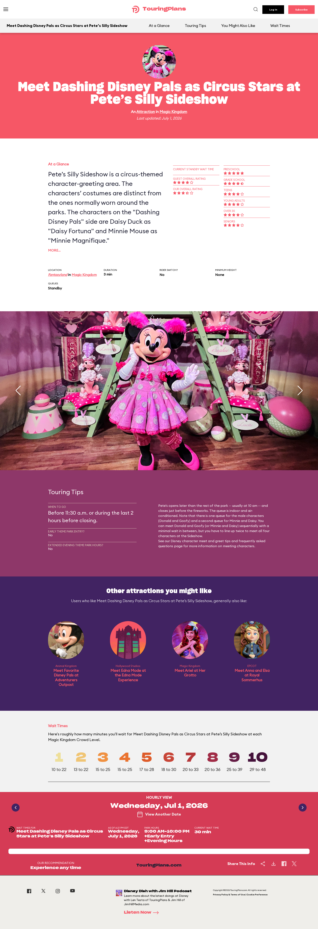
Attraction (145, 111)
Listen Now (142, 912)
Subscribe (301, 9)
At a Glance (159, 25)
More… (54, 250)
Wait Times (280, 25)
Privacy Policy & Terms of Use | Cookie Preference (240, 894)
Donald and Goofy (174, 521)
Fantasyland (57, 275)
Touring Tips (195, 25)
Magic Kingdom (173, 111)
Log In (273, 9)
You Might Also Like (238, 25)
